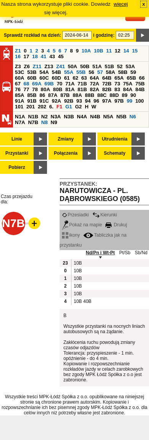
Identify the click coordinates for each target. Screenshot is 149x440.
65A (119, 78)
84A (127, 89)
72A (94, 84)
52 (120, 66)
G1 (68, 107)
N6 (133, 116)
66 (142, 78)
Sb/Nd (141, 252)
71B (82, 84)
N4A (82, 116)
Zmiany (66, 139)
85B (31, 95)
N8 (44, 122)
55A (68, 72)
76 (18, 89)
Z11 (37, 66)
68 (26, 84)
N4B (95, 116)
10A (86, 51)
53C (19, 72)
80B (57, 89)
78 (35, 89)
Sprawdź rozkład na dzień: (32, 35)
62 (75, 78)
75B (139, 84)
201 (30, 107)
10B (98, 51)
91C (44, 101)
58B (122, 72)
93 (79, 101)
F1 (60, 107)
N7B (33, 122)
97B (119, 101)
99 (130, 101)
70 (59, 84)
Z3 (18, 66)
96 (96, 101)
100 (139, 101)
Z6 (27, 66)
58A (110, 72)
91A (19, 101)
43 (52, 56)
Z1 (18, 51)
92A (56, 101)
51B (109, 66)
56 (91, 72)
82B (106, 89)
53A (130, 66)
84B (139, 89)
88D (114, 95)
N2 (44, 116)
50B (84, 66)
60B (31, 78)
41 (44, 56)
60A (19, 78)
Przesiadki (75, 215)
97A (106, 101)
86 (42, 95)
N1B (33, 116)
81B (82, 89)
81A (69, 89)
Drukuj (116, 224)
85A (19, 95)
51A (97, 66)
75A (127, 84)
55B (81, 72)
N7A (20, 122)
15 (135, 51)
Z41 (60, 66)
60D (56, 78)
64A (94, 78)
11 (109, 51)
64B (106, 78)
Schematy (115, 153)
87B (65, 95)
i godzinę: (104, 35)
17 (26, 56)
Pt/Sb (124, 252)
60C (44, 78)
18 (35, 56)
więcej (121, 4)
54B (56, 72)
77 (26, 89)
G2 (78, 107)
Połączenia (66, 153)
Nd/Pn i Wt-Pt (100, 252)
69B (48, 84)
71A (69, 84)
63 (84, 78)
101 (19, 107)
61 (67, 78)
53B (31, 72)
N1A (20, 116)
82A (94, 89)
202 (42, 107)
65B (131, 78)
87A (52, 95)
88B (89, 95)
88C (101, 95)
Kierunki (104, 215)
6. (51, 107)
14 (126, 51)
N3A (56, 116)
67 (18, 84)
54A (44, 72)
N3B (69, 116)
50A (72, 66)
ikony (71, 235)
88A (77, 95)
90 (133, 95)
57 (100, 72)
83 (117, 89)
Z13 (48, 66)
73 (117, 84)
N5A (108, 116)
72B (106, 84)
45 (61, 56)
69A (36, 84)
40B (87, 301)
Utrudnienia (115, 139)
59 (133, 72)
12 (117, 51)
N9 (54, 122)
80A (45, 89)
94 (88, 101)
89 (125, 95)
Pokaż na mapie (82, 224)
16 (18, 56)
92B (68, 101)
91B (31, 101)
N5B (121, 116)
